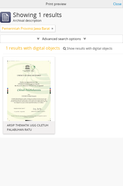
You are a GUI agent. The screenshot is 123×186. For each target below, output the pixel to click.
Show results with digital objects (87, 48)
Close (117, 4)
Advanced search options (61, 38)
